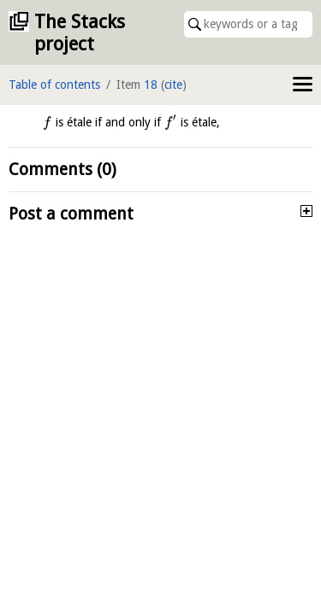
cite (173, 84)
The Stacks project (79, 33)
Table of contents (54, 84)
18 (151, 84)
